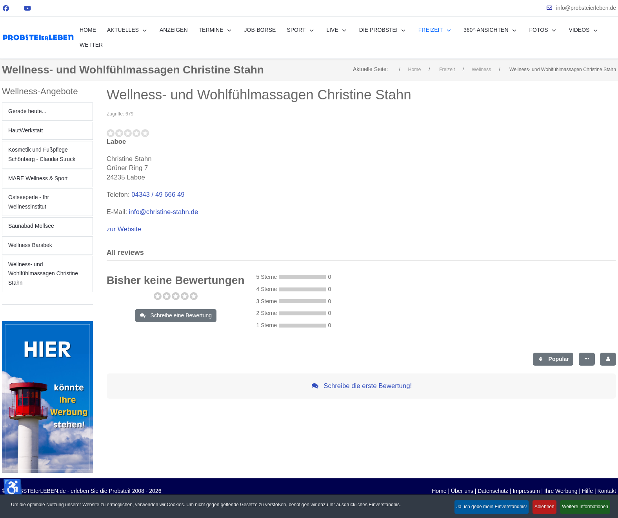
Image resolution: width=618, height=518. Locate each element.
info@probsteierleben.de (586, 8)
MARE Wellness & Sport (37, 178)
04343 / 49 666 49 (157, 194)
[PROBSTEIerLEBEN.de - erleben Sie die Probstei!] (38, 37)
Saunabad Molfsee (31, 226)
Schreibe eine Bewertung (175, 315)
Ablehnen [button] (539, 507)
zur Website (124, 229)
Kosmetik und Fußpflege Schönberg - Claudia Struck (41, 154)
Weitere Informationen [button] (584, 507)
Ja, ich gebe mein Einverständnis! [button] (482, 507)
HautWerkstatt (25, 130)
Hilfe (587, 491)
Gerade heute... (27, 111)
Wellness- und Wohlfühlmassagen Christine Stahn (43, 273)
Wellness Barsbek (30, 245)
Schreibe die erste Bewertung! (361, 386)
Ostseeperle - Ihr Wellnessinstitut (28, 202)
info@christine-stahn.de (163, 212)
